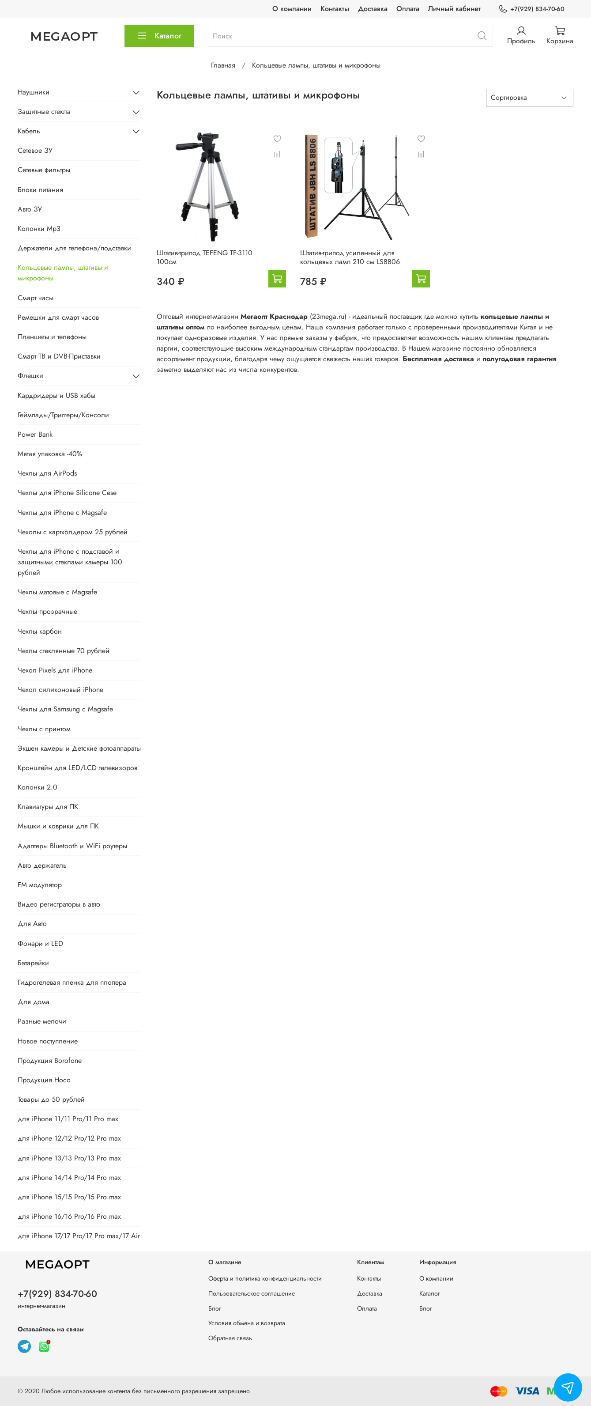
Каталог (159, 36)
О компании (292, 9)
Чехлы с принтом (44, 729)
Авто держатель (42, 865)
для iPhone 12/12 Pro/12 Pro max (69, 1138)
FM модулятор (40, 885)
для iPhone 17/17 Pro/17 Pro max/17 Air (79, 1236)
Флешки (30, 375)
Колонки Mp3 (39, 228)
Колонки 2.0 (37, 787)
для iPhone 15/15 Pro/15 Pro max (69, 1197)
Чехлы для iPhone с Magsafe (62, 512)
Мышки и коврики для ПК (58, 826)
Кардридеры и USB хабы (56, 395)
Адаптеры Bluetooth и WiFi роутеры (72, 846)
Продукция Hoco (44, 1080)
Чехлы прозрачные (47, 611)
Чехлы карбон (40, 631)
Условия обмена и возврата (246, 1323)
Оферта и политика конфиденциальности (265, 1278)
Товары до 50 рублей (51, 1099)
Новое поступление (48, 1041)
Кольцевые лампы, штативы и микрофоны (63, 272)
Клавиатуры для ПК (48, 806)
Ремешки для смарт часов (58, 317)
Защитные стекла (44, 111)
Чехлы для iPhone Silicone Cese (67, 493)
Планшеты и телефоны (52, 337)
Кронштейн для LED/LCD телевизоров (77, 768)
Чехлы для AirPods (47, 473)
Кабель (29, 131)
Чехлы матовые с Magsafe (57, 592)
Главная (223, 65)
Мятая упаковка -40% (50, 454)
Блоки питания (40, 190)
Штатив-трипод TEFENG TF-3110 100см (204, 257)
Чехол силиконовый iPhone (60, 689)
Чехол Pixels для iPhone (55, 670)
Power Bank (35, 434)
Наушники (33, 92)
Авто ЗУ (30, 209)
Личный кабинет (454, 9)
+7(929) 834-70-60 (531, 9)
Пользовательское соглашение (251, 1293)
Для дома (33, 1002)
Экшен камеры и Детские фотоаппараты (79, 748)
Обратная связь (230, 1338)
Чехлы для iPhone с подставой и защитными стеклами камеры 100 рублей (70, 562)
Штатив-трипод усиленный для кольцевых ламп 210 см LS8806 (350, 257)
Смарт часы (35, 298)
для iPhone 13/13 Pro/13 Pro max (69, 1158)
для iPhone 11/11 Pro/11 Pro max (68, 1119)
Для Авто (32, 923)
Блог (214, 1308)
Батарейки (33, 963)
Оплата (407, 9)
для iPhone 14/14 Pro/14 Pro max (69, 1177)
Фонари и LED (40, 943)
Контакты (334, 9)
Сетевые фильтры (44, 170)
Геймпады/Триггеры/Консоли (63, 415)
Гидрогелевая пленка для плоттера (72, 982)
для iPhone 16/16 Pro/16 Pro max (69, 1216)
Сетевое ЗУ (35, 150)
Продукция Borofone (50, 1060)
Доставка (373, 9)
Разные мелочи (42, 1021)
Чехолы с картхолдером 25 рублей (73, 532)
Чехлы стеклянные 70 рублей (63, 651)
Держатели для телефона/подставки (74, 248)
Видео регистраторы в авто (59, 904)
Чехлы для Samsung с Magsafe (65, 709)
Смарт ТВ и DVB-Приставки (59, 356)
